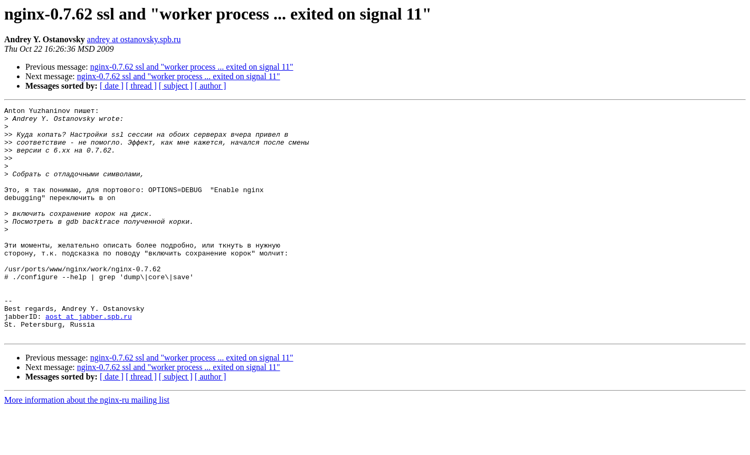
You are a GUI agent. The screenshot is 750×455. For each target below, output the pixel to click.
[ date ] (112, 85)
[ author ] (210, 85)
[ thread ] (141, 85)
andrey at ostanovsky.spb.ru (134, 39)
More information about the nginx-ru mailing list (86, 445)
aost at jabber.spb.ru (88, 359)
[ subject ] (176, 85)
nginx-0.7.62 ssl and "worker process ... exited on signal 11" (191, 66)
